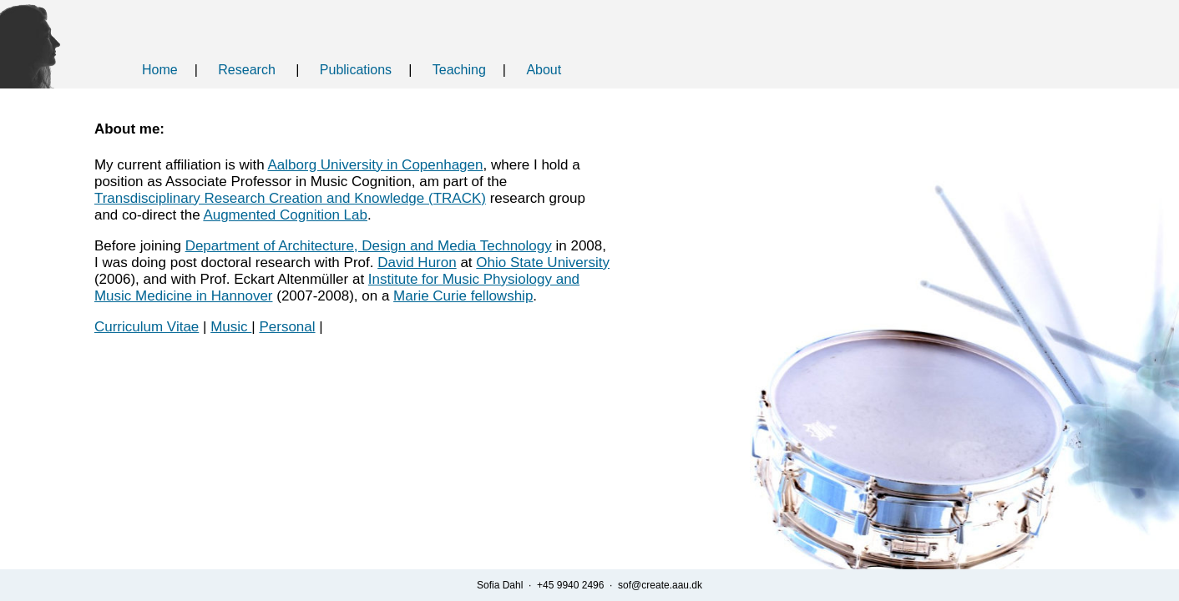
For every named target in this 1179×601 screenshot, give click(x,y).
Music (230, 327)
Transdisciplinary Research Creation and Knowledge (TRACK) (290, 198)
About (543, 70)
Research (246, 70)
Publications (356, 70)
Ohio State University (543, 262)
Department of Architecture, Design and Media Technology (368, 246)
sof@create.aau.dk (660, 585)
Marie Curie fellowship (463, 296)
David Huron (417, 262)
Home (160, 70)
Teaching (459, 70)
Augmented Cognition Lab (285, 215)
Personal (287, 327)
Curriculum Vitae (146, 327)
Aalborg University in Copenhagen (375, 165)
